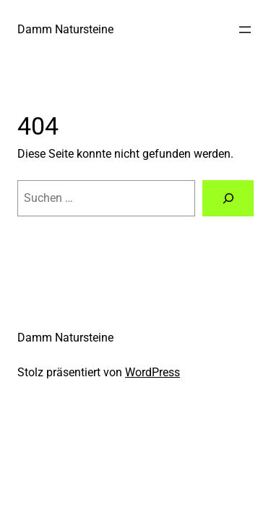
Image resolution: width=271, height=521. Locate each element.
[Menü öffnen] (245, 29)
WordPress (152, 372)
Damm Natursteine (65, 29)
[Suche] (228, 198)
